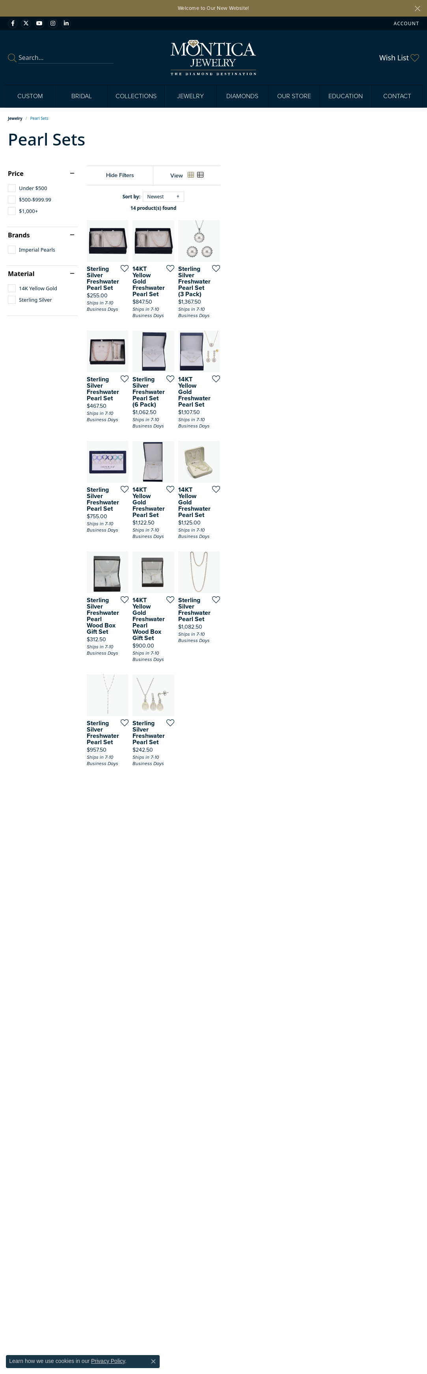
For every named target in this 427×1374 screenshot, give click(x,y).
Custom (30, 96)
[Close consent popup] (153, 1361)
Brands (19, 235)
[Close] (417, 8)
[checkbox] (27, 188)
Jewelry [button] (190, 96)
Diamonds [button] (242, 96)
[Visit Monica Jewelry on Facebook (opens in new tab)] (12, 23)
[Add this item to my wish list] (188, 334)
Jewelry (15, 118)
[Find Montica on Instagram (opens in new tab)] (53, 23)
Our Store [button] (294, 96)
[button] (405, 23)
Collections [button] (136, 96)
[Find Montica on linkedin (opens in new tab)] (66, 23)
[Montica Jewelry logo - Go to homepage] (213, 57)
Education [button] (345, 96)
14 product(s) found (253, 208)
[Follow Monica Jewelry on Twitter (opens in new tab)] (26, 23)
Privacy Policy (108, 1361)
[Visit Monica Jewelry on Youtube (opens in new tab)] (39, 23)
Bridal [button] (81, 96)
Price (16, 173)
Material (21, 274)
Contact (397, 96)
